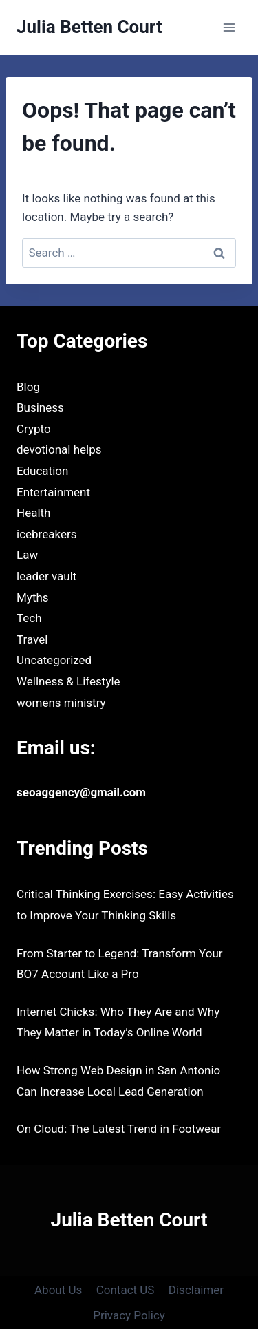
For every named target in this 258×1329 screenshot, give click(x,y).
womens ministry (61, 703)
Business (40, 407)
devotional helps (59, 449)
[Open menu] (228, 27)
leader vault (46, 576)
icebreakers (46, 534)
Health (33, 513)
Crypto (34, 429)
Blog (28, 387)
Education (42, 471)
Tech (29, 618)
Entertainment (53, 492)
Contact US (125, 1290)
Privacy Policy (129, 1315)
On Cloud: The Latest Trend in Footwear (119, 1129)
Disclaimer (196, 1290)
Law (27, 555)
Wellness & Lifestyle (68, 681)
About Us (58, 1290)
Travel (32, 639)
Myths (33, 597)
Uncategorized (54, 660)
